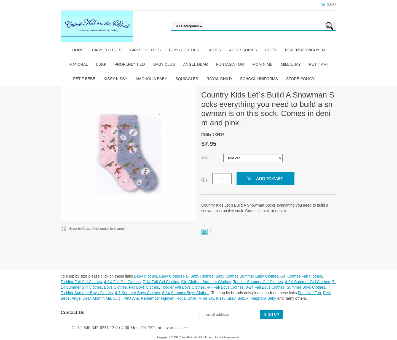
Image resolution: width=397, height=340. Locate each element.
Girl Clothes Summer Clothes (206, 282)
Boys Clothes (184, 50)
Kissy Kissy (115, 79)
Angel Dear (195, 64)
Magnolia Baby (151, 79)
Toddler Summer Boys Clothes (87, 293)
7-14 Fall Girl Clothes (161, 282)
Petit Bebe (84, 79)
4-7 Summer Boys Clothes (137, 293)
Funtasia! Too (309, 293)
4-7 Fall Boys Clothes (225, 287)
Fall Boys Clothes (144, 287)
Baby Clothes (107, 50)
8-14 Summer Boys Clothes (185, 293)
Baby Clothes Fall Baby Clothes (186, 276)
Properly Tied (129, 64)
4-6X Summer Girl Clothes (307, 282)
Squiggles (186, 79)
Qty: (205, 179)
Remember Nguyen (305, 50)
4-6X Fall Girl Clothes (122, 282)
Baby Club (164, 64)
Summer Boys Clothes (306, 287)
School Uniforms (259, 79)
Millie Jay (291, 64)
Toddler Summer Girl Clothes (258, 282)
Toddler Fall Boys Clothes (183, 287)
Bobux (242, 298)
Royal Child (219, 79)
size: (206, 157)
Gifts (271, 50)
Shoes (214, 50)
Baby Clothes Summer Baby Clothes (247, 276)
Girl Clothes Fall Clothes (301, 276)
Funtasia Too (230, 64)
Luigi (101, 64)
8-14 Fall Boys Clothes (265, 287)
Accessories (243, 50)
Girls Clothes (145, 50)
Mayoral (78, 64)
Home (78, 50)
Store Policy (300, 79)
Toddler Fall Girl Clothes (81, 282)
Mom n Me (262, 64)
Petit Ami (318, 64)
